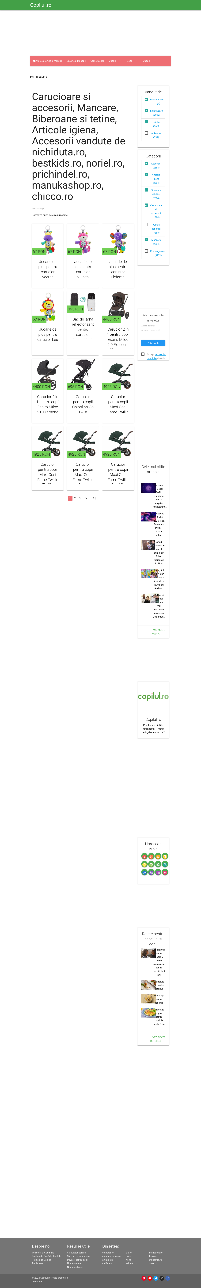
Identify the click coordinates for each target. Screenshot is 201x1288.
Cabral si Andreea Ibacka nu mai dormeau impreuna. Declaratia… (159, 606)
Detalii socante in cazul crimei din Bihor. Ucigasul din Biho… (158, 552)
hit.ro (128, 1259)
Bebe (133, 61)
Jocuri (115, 61)
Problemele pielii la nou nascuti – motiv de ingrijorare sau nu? (153, 729)
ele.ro (129, 1252)
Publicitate (37, 1263)
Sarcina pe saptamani (78, 1256)
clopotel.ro (108, 1252)
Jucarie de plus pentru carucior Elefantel (118, 269)
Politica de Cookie (41, 1259)
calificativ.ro (108, 1263)
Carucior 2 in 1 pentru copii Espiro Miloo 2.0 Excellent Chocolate (118, 339)
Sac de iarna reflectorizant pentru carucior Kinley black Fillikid (83, 332)
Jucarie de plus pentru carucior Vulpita (82, 269)
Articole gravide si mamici (48, 60)
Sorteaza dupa (38, 209)
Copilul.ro (40, 5)
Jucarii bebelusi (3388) (156, 228)
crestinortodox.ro (111, 1256)
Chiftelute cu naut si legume (159, 985)
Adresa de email (148, 326)
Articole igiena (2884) (156, 178)
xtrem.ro (153, 1263)
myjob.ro (130, 1256)
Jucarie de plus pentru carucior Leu (47, 334)
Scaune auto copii (76, 60)
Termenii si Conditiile (43, 1252)
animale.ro (108, 1259)
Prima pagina (38, 76)
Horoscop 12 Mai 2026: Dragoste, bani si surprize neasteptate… (160, 496)
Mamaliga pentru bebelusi (159, 999)
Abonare (153, 343)
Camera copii (97, 60)
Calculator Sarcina (77, 1252)
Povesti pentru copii (77, 1259)
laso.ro (152, 1256)
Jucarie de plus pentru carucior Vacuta (47, 269)
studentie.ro (155, 1259)
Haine (40, 71)
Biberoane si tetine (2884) (156, 194)
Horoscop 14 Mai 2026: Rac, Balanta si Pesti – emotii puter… (158, 524)
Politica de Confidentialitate (46, 1256)
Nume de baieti (75, 1267)
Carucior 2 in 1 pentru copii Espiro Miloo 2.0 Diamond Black (47, 407)
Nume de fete (74, 1263)
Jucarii (150, 61)
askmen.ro (131, 1263)
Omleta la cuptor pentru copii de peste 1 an (158, 1017)
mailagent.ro (156, 1252)
